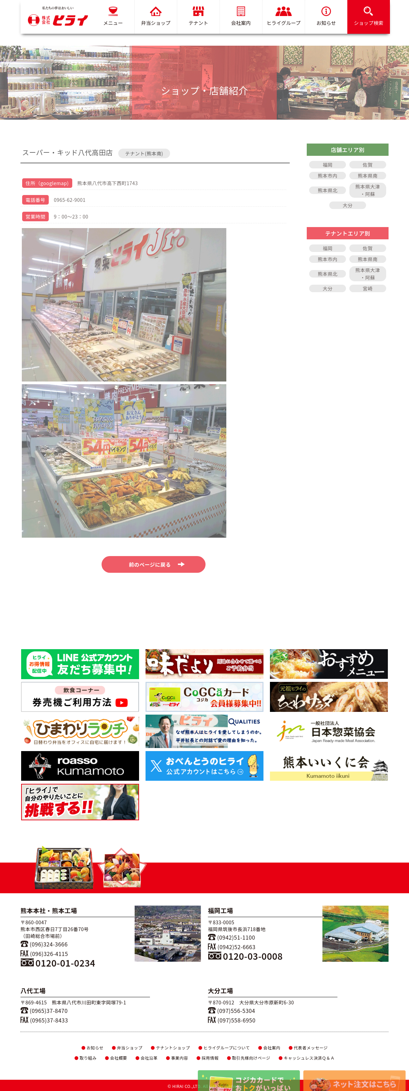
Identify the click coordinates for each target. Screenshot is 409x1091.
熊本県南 (368, 175)
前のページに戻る (157, 564)
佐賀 (368, 164)
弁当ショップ (155, 16)
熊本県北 (327, 190)
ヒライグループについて (224, 1047)
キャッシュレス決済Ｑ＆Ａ (306, 1058)
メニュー (113, 16)
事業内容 (177, 1058)
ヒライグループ (284, 16)
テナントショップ (170, 1047)
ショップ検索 (368, 16)
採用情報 (207, 1058)
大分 (348, 205)
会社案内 (241, 16)
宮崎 (368, 288)
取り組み (85, 1058)
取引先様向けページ (248, 1058)
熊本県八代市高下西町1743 (107, 183)
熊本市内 (327, 175)
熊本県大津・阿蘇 (367, 190)
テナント (198, 16)
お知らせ (326, 16)
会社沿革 (146, 1058)
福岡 (328, 164)
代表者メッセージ (308, 1047)
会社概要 (116, 1058)
